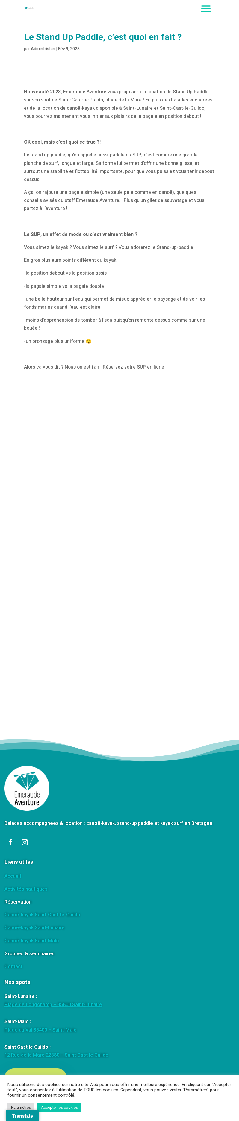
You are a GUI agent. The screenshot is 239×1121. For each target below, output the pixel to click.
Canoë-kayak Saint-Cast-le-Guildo (42, 914)
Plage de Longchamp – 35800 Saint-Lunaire (53, 1004)
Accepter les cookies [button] (59, 1107)
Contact (13, 966)
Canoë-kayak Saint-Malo (31, 940)
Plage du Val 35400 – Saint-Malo (40, 1030)
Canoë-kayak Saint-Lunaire (34, 927)
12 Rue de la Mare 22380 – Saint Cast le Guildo (56, 1055)
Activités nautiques (26, 889)
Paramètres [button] (21, 1107)
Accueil (12, 876)
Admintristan (43, 49)
